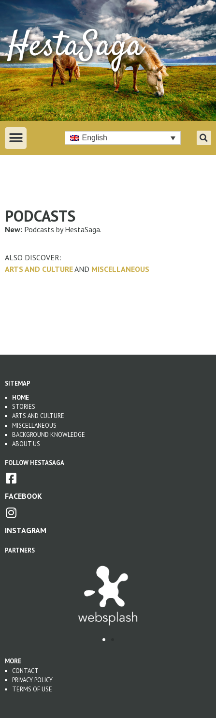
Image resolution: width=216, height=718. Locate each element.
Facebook (23, 496)
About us (26, 444)
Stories (23, 407)
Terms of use (32, 689)
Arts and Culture (39, 269)
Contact (25, 671)
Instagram (25, 530)
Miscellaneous (120, 269)
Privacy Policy (32, 680)
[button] (16, 138)
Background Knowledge (48, 435)
